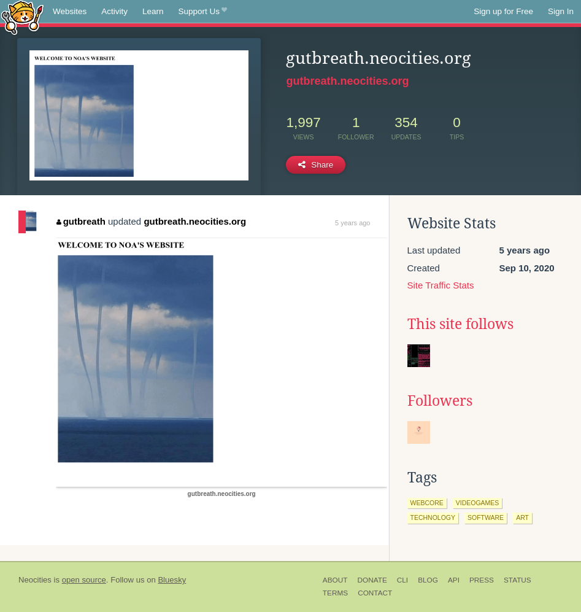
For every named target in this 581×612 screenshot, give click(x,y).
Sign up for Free (503, 11)
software (485, 517)
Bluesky (172, 579)
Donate (372, 580)
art (522, 517)
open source (84, 579)
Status (517, 580)
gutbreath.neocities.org (347, 81)
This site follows (460, 324)
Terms (335, 593)
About (335, 580)
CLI (402, 580)
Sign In (561, 11)
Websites (70, 11)
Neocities (35, 579)
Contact (375, 593)
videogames (477, 502)
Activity (114, 11)
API (454, 580)
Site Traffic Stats (440, 285)
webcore (427, 502)
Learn (153, 11)
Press (481, 580)
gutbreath (81, 221)
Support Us (203, 12)
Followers (439, 401)
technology (433, 517)
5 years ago (352, 223)
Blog (428, 580)
